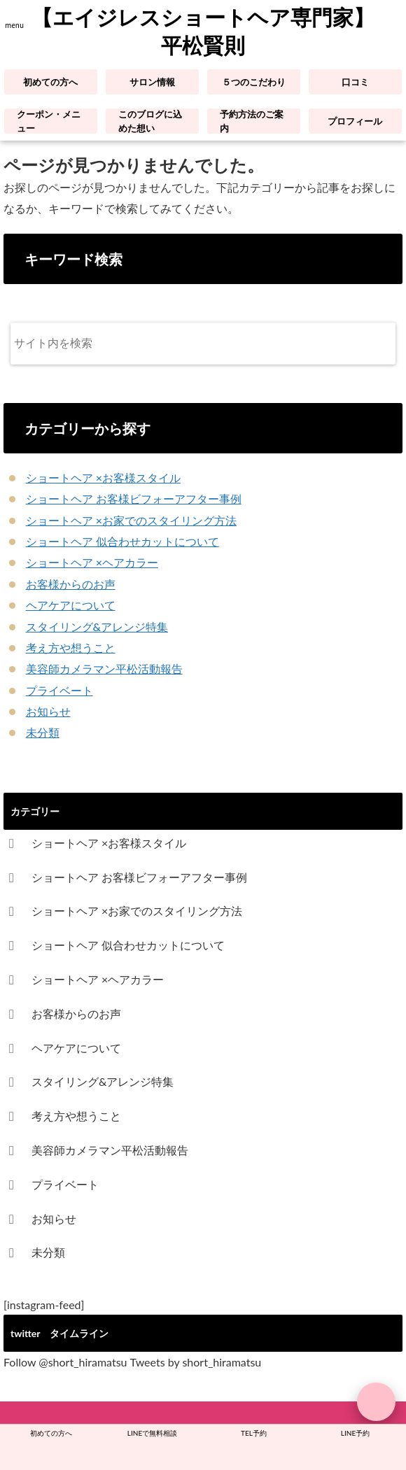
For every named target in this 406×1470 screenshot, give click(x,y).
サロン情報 (152, 81)
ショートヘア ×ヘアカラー (92, 562)
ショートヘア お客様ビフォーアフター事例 (133, 498)
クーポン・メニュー (48, 121)
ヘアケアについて (70, 605)
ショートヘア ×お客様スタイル (103, 477)
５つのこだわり (254, 81)
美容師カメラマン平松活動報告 (104, 668)
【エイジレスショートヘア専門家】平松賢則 (202, 32)
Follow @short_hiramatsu (65, 1362)
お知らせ (48, 711)
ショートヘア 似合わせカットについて (122, 541)
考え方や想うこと (70, 647)
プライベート (59, 690)
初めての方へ (50, 81)
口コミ (355, 81)
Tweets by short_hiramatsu (196, 1362)
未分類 (42, 732)
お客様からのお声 (70, 584)
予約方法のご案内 (252, 121)
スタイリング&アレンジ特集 (97, 626)
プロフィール (355, 121)
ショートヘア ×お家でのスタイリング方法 (131, 520)
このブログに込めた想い (150, 121)
